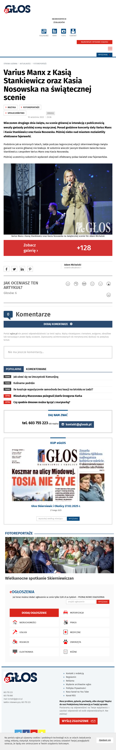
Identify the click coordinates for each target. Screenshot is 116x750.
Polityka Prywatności (76, 688)
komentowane (36, 369)
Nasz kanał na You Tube (77, 692)
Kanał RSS (71, 695)
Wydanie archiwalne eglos (78, 684)
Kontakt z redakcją (75, 673)
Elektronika (22, 651)
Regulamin (71, 677)
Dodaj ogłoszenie (34, 613)
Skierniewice (59, 19)
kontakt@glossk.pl (76, 424)
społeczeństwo (14, 113)
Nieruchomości (23, 622)
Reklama (70, 681)
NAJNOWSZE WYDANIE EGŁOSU (94, 42)
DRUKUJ (51, 113)
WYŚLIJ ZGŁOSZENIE (75, 721)
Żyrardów (59, 22)
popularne (13, 369)
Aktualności (25, 64)
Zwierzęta (71, 642)
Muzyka (10, 107)
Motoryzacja (73, 612)
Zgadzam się (106, 740)
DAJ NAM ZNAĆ (58, 415)
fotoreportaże (40, 64)
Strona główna (10, 64)
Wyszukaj (104, 54)
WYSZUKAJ (73, 518)
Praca (69, 622)
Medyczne (71, 632)
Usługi (19, 632)
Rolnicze (20, 642)
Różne (69, 651)
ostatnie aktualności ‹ (72, 268)
